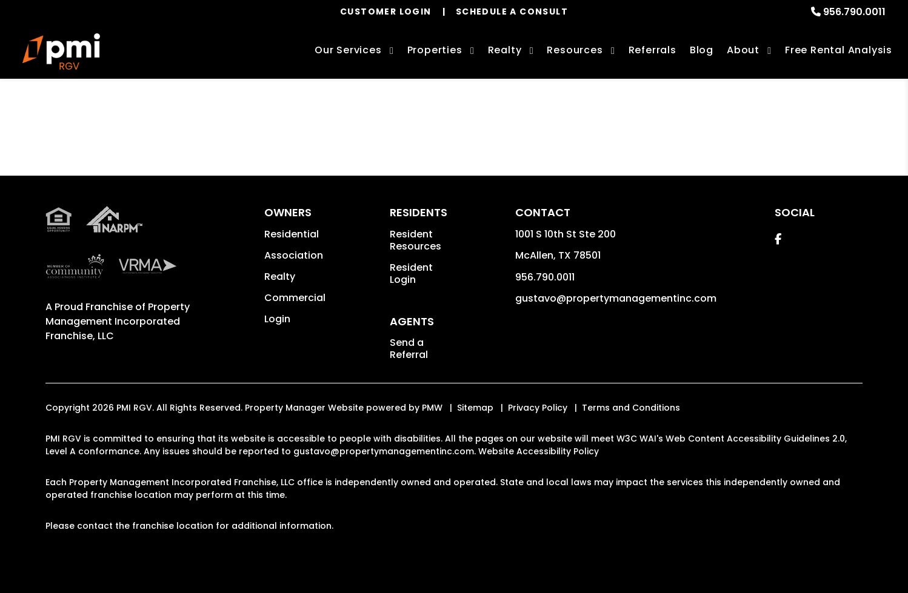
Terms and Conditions (631, 408)
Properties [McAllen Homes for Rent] (434, 50)
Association (293, 255)
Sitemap (475, 408)
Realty (279, 276)
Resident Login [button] (411, 273)
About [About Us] (743, 50)
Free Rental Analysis (838, 50)
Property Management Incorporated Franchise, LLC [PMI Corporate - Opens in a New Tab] (117, 321)
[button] (778, 239)
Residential (291, 234)
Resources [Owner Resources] (575, 50)
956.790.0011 (854, 12)
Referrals (652, 50)
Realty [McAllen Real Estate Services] (505, 50)
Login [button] (277, 319)
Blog (701, 50)
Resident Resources (415, 240)
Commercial (294, 298)
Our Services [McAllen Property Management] (348, 50)
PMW (432, 408)
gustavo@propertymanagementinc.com (615, 298)
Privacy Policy (537, 408)
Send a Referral (409, 349)
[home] (61, 51)
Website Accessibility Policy (538, 451)
